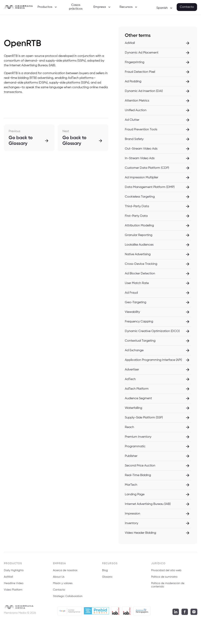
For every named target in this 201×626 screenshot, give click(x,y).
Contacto (187, 7)
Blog (105, 572)
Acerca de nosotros (65, 572)
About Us (58, 578)
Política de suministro (164, 578)
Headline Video (13, 585)
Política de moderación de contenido (167, 587)
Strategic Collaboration (67, 598)
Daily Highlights (14, 572)
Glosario (107, 578)
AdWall (8, 578)
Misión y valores (62, 585)
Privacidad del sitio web (166, 572)
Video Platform (13, 591)
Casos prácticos (75, 7)
